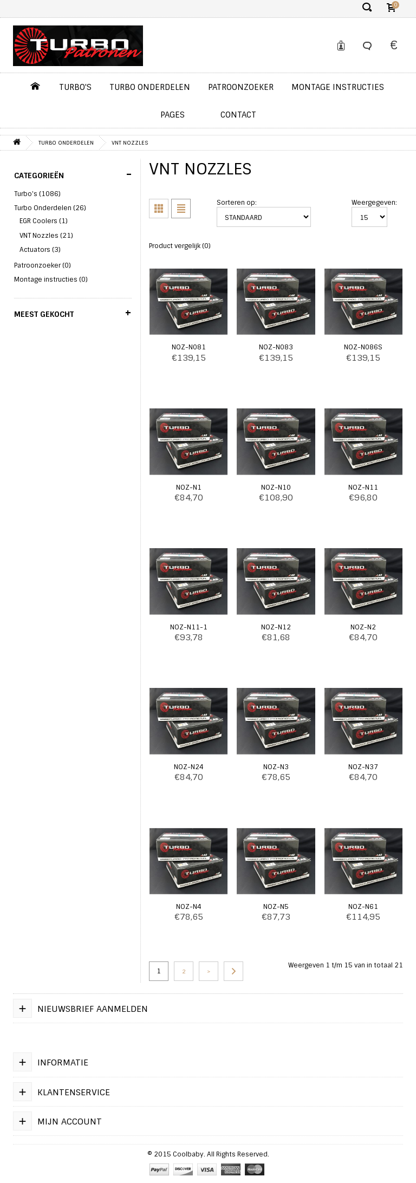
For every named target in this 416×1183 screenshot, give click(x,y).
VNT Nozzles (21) (46, 235)
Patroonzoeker (241, 87)
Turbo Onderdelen (149, 87)
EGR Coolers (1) (44, 221)
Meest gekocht (73, 313)
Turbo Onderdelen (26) (50, 208)
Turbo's (75, 87)
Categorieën (73, 174)
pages (172, 114)
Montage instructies (337, 87)
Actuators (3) (40, 249)
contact (238, 114)
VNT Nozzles (130, 142)
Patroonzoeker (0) (42, 265)
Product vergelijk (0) (180, 246)
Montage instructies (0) (51, 279)
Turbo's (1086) (37, 194)
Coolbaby (188, 1154)
